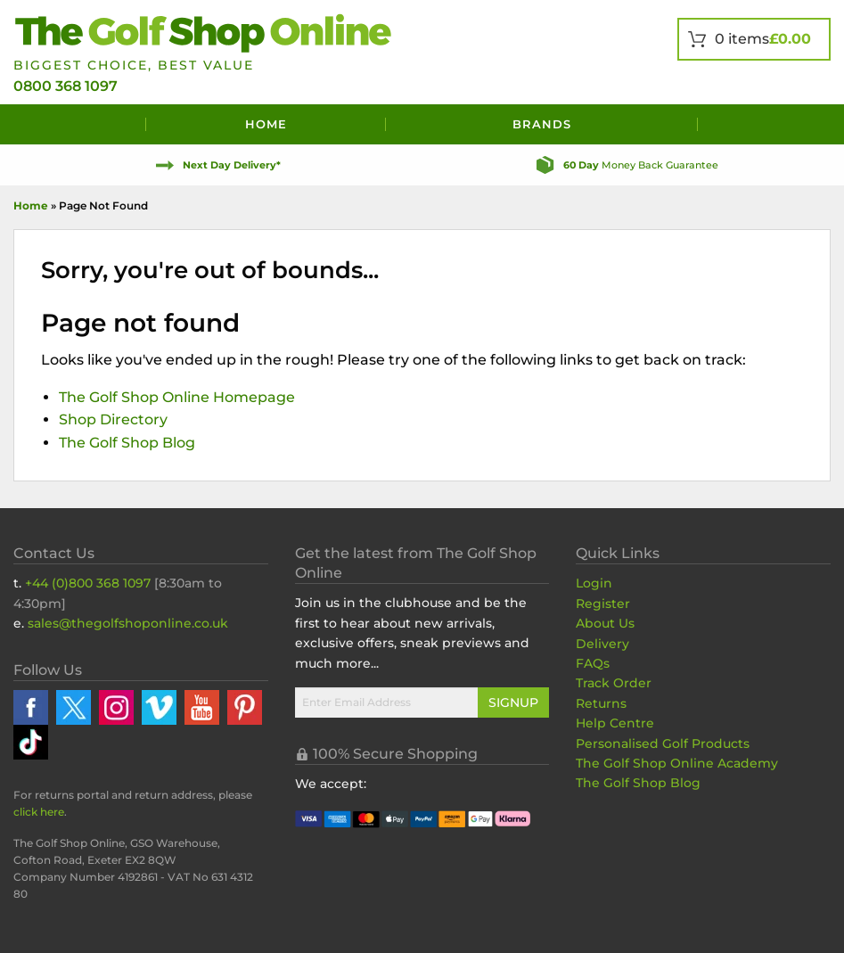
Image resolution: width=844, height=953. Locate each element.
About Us (605, 623)
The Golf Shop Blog (127, 442)
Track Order (613, 683)
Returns (601, 703)
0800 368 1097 (65, 86)
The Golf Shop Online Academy (677, 763)
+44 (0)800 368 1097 (88, 583)
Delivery (602, 644)
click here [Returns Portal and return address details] (38, 811)
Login (594, 583)
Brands (541, 124)
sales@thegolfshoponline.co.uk (128, 623)
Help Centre (615, 723)
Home (266, 124)
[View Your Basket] (754, 39)
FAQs (593, 663)
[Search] (764, 124)
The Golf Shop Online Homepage (177, 397)
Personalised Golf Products (663, 743)
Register (603, 604)
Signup (513, 702)
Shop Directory (113, 419)
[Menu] (79, 124)
